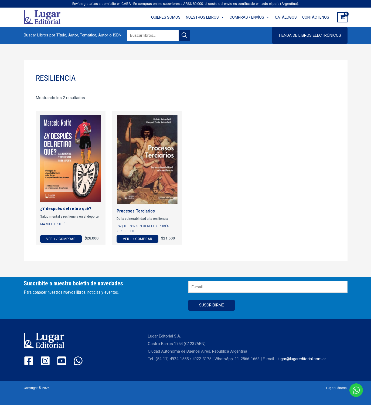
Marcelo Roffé (53, 224)
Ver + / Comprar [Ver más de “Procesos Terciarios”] (137, 239)
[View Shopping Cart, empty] (342, 17)
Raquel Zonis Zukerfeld (137, 226)
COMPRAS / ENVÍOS (250, 17)
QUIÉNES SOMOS (166, 17)
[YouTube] (62, 361)
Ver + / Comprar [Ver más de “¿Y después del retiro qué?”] (61, 239)
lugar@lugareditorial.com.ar (302, 358)
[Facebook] (29, 361)
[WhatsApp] (78, 361)
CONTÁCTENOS (315, 17)
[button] (310, 35)
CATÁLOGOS (286, 17)
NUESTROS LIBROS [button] (205, 17)
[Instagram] (45, 361)
